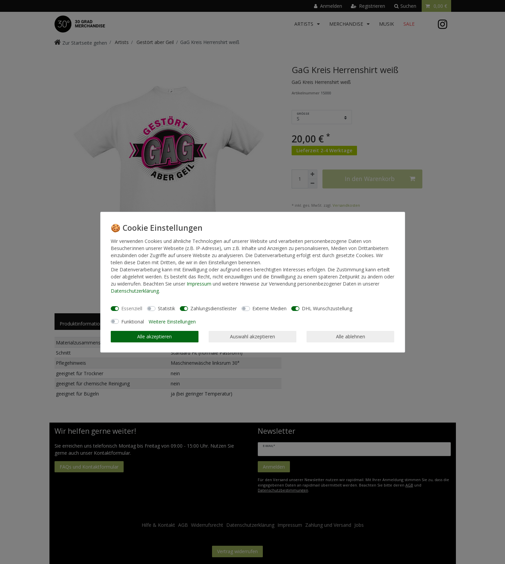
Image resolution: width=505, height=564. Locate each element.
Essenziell (131, 308)
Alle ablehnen (350, 336)
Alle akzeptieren (154, 336)
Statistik (166, 308)
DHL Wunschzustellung (327, 308)
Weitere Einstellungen (172, 321)
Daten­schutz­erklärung (135, 291)
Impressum (199, 283)
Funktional (132, 321)
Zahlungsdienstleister (213, 308)
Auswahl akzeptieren (252, 336)
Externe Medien (269, 308)
